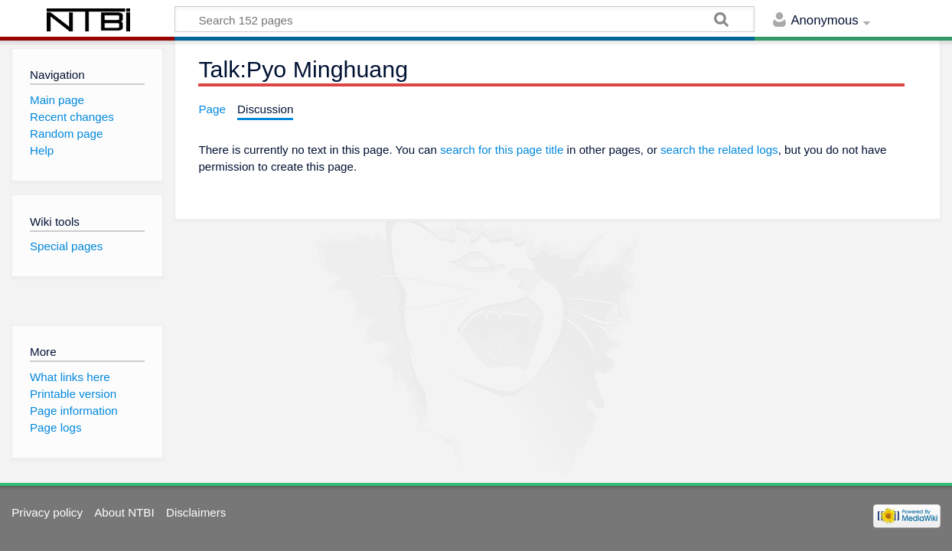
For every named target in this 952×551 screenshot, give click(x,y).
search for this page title (501, 149)
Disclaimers (196, 512)
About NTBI (124, 512)
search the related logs (719, 149)
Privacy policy (47, 512)
